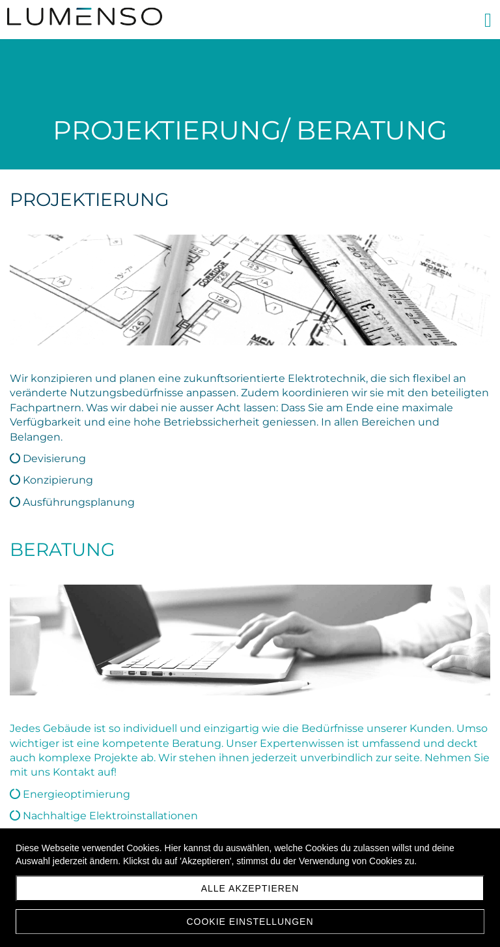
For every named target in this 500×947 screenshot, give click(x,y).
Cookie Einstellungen (249, 921)
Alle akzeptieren (250, 888)
